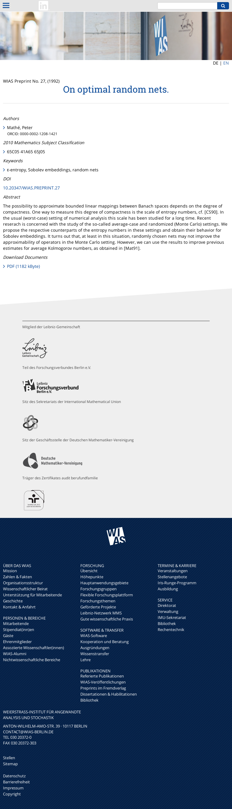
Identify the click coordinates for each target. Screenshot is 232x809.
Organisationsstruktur (23, 582)
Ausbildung (168, 589)
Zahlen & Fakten (17, 576)
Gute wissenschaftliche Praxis (106, 619)
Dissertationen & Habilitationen (108, 694)
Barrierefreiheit (16, 782)
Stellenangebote (172, 576)
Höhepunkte (91, 576)
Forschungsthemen (97, 601)
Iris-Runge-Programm (177, 582)
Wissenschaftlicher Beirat (25, 589)
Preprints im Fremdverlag (103, 688)
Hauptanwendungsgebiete (104, 582)
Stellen (9, 757)
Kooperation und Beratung (104, 641)
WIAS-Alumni (14, 653)
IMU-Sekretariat (172, 617)
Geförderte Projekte (98, 607)
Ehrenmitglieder (17, 641)
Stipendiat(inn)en (18, 629)
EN (226, 63)
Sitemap (10, 763)
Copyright (12, 794)
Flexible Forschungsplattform (106, 595)
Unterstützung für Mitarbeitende (32, 595)
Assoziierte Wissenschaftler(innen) (33, 647)
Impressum (13, 788)
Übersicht (89, 570)
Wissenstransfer (94, 653)
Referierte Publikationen (102, 676)
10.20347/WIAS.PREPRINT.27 (31, 188)
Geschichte (13, 601)
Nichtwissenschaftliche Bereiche (31, 659)
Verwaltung (168, 611)
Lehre (85, 659)
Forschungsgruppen (98, 589)
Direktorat (167, 605)
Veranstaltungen (173, 570)
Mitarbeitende (16, 623)
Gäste (8, 635)
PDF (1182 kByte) (23, 266)
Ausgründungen (94, 647)
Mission (10, 570)
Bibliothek (89, 700)
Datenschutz (14, 776)
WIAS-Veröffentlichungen (103, 682)
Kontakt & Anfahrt (19, 607)
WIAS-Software (93, 635)
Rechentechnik (171, 629)
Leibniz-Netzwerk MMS (101, 613)
